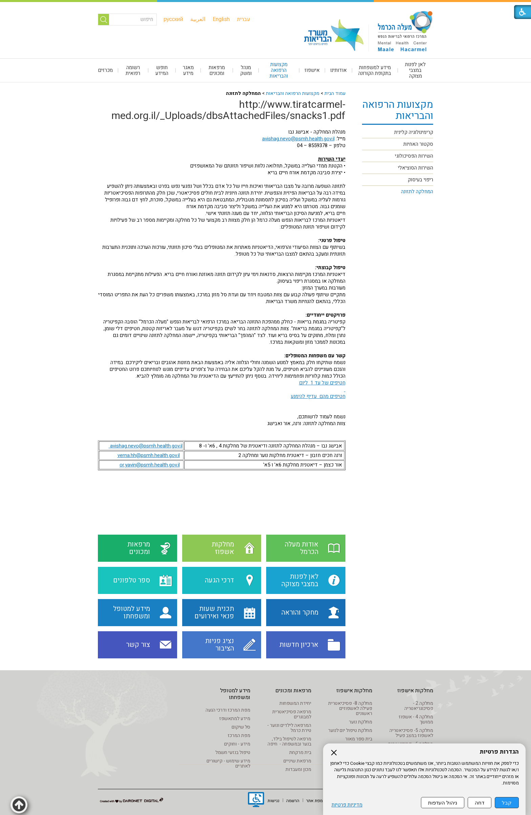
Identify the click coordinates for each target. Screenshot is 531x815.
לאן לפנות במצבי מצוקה (415, 70)
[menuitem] (243, 19)
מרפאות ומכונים (217, 70)
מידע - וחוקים (237, 744)
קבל (507, 803)
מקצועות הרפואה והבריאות (279, 70)
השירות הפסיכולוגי (414, 156)
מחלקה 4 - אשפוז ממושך (416, 719)
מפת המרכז (239, 735)
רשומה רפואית (133, 70)
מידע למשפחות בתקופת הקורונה (374, 70)
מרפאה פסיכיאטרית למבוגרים (291, 714)
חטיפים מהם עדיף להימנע (318, 396)
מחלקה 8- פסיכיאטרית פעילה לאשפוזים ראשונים (350, 708)
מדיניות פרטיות (347, 805)
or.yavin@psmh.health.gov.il (150, 465)
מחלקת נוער (360, 721)
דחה (479, 803)
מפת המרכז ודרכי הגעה (228, 710)
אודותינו (338, 70)
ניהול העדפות (442, 803)
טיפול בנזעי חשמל (232, 752)
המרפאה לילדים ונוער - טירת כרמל (289, 728)
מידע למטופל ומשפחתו (235, 694)
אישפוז (312, 70)
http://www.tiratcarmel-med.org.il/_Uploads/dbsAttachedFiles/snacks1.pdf (228, 110)
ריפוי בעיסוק (420, 179)
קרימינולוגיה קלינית (413, 132)
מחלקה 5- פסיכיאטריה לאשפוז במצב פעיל (411, 733)
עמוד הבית (334, 93)
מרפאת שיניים (297, 760)
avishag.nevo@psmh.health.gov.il (298, 138)
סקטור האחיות (418, 144)
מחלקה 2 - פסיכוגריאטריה (418, 706)
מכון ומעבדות (298, 769)
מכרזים (105, 70)
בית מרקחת (300, 752)
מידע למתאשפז (234, 718)
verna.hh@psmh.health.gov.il (149, 455)
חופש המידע (161, 70)
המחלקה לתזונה (417, 191)
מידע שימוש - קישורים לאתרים (228, 763)
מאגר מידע (188, 70)
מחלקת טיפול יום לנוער (350, 730)
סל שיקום (241, 727)
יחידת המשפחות (295, 703)
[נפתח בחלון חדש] (256, 800)
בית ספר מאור (358, 738)
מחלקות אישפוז (415, 691)
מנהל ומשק (246, 70)
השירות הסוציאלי (415, 168)
